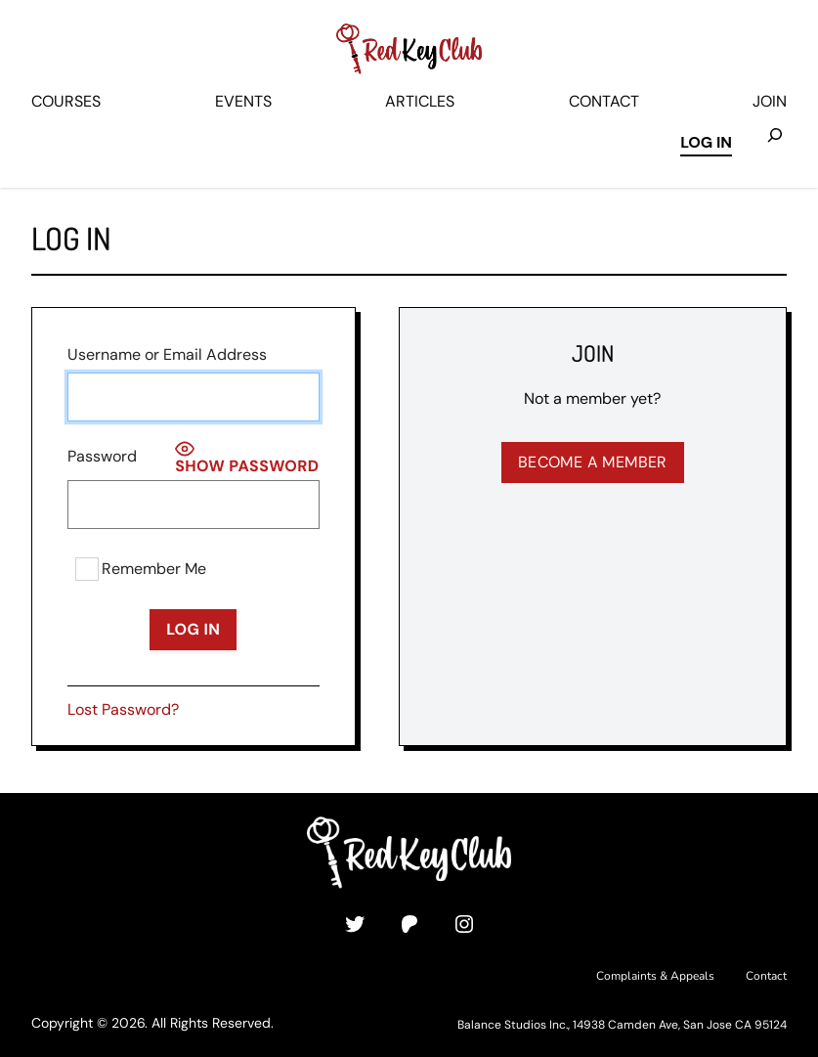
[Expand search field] (775, 143)
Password (102, 456)
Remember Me (140, 569)
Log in (706, 142)
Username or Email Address (167, 354)
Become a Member (592, 462)
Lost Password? (123, 709)
